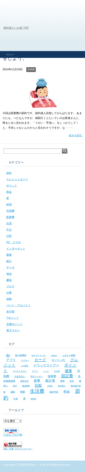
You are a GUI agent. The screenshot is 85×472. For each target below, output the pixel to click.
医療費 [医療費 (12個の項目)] (52, 376)
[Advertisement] (42, 25)
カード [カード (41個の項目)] (40, 359)
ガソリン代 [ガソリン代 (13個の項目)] (58, 360)
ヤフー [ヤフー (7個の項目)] (35, 371)
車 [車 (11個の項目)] (24, 398)
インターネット (15, 248)
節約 (9, 173)
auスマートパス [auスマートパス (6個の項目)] (38, 355)
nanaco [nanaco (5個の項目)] (54, 355)
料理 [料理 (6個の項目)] (72, 381)
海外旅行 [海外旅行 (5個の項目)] (61, 386)
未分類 (10, 311)
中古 (9, 229)
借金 (9, 273)
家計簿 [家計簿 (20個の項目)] (50, 380)
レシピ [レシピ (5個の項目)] (46, 371)
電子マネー (13, 330)
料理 (9, 204)
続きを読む (75, 135)
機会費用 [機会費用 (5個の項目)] (26, 386)
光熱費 (10, 210)
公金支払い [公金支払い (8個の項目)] (19, 376)
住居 (9, 223)
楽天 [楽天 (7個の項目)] (15, 386)
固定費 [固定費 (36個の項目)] (67, 376)
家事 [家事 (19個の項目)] (37, 380)
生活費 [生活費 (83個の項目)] (37, 391)
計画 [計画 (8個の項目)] (15, 398)
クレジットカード (17, 179)
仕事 (9, 292)
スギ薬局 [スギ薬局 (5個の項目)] (24, 366)
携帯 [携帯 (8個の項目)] (62, 381)
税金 (9, 191)
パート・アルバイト (18, 305)
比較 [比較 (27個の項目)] (38, 385)
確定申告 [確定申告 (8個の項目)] (54, 392)
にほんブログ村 (12, 434)
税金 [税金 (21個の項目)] (66, 391)
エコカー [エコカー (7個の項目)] (25, 360)
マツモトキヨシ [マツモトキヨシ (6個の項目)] (20, 371)
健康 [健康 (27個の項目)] (68, 371)
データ (10, 267)
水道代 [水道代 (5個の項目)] (50, 386)
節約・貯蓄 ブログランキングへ (17, 449)
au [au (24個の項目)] (8, 355)
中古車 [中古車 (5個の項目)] (57, 371)
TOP (16, 27)
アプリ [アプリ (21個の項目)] (11, 360)
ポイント (11, 185)
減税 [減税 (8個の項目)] (13, 392)
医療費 (31, 69)
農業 (9, 254)
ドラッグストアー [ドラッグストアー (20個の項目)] (46, 365)
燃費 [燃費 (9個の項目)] (22, 391)
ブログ (10, 286)
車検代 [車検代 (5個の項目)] (33, 399)
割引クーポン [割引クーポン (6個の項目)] (37, 376)
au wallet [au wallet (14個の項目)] (20, 355)
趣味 (9, 280)
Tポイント (12, 317)
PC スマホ (13, 242)
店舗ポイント (14, 324)
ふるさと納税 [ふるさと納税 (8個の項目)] (68, 355)
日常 (9, 236)
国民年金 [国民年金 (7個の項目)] (24, 381)
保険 (9, 299)
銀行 (9, 261)
